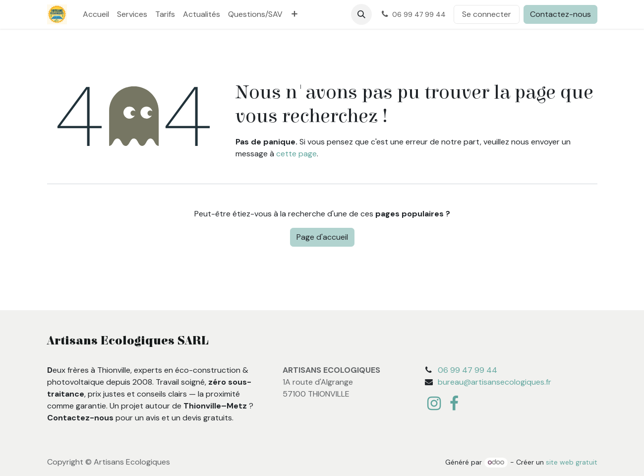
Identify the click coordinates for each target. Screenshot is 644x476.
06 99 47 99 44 (467, 370)
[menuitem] (96, 14)
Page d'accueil (322, 237)
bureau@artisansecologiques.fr (494, 382)
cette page (296, 153)
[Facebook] (454, 403)
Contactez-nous (560, 14)
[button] (361, 14)
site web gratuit (571, 462)
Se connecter (486, 14)
